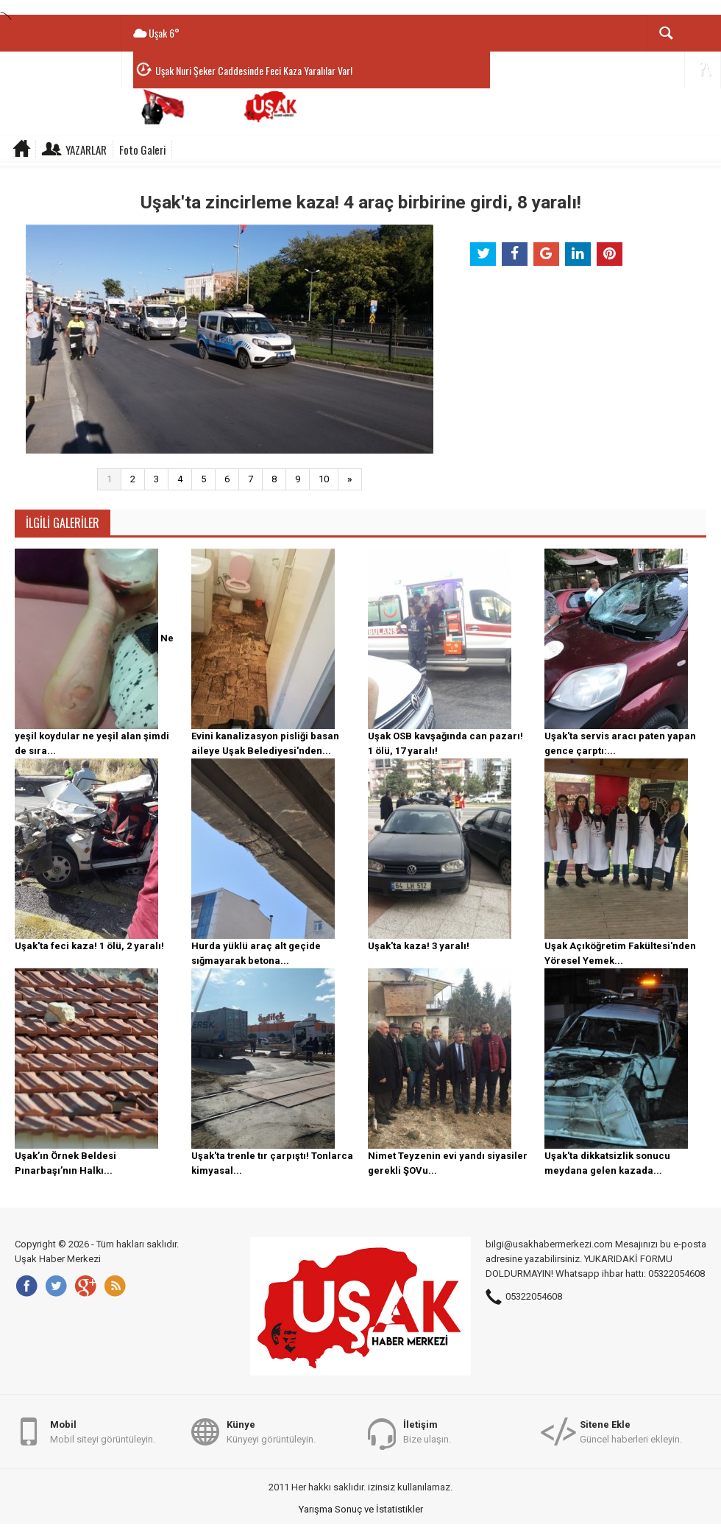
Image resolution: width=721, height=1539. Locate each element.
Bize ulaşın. (427, 1431)
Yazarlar (86, 149)
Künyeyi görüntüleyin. (271, 1431)
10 (324, 479)
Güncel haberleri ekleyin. (631, 1431)
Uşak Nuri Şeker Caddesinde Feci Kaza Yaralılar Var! (253, 70)
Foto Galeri (142, 149)
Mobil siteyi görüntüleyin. (102, 1431)
